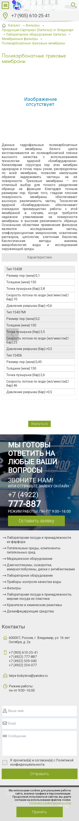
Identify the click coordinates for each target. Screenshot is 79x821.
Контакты (13, 627)
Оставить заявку (36, 520)
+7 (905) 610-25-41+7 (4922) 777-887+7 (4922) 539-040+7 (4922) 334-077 (23, 659)
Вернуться (39, 424)
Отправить (39, 774)
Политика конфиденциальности (50, 803)
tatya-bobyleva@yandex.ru (28, 676)
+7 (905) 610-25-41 (30, 15)
